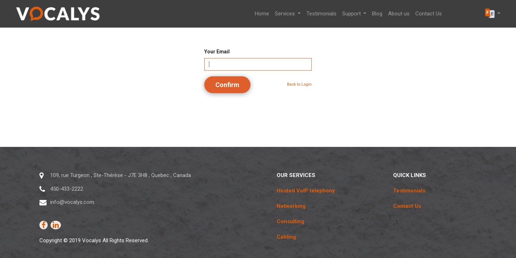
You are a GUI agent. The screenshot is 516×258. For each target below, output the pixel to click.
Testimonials (409, 190)
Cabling (286, 237)
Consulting (290, 221)
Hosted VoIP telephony (306, 190)
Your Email (217, 51)
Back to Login (299, 84)
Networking (291, 206)
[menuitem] (262, 14)
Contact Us (407, 206)
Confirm (227, 85)
